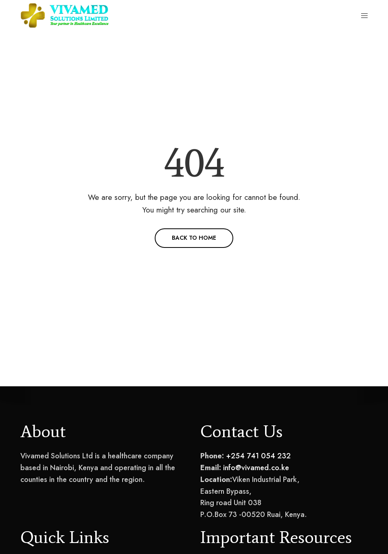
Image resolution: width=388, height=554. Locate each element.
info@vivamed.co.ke (256, 467)
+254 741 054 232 (258, 456)
